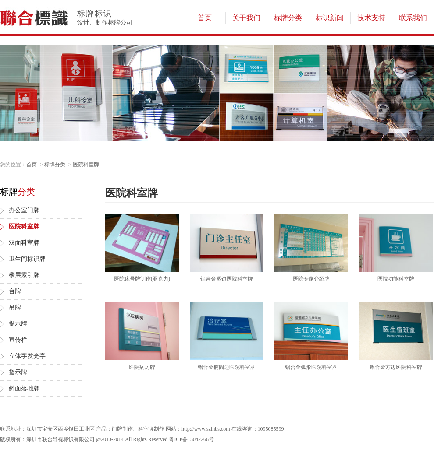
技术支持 (371, 17)
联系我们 (413, 17)
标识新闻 (330, 17)
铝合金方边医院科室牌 (396, 367)
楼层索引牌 (24, 275)
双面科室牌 (24, 242)
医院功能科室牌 (395, 279)
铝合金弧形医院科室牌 (311, 367)
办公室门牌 (24, 210)
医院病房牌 (142, 367)
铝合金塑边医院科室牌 (226, 279)
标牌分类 (288, 17)
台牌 (15, 291)
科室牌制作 (151, 429)
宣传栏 (18, 340)
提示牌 (18, 323)
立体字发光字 (27, 356)
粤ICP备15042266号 (191, 439)
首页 (205, 17)
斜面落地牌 (24, 388)
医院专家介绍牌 (311, 279)
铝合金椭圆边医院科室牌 (227, 367)
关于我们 (246, 17)
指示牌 (18, 372)
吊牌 (15, 307)
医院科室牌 (86, 164)
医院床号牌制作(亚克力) (142, 279)
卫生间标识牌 (27, 259)
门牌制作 (122, 429)
